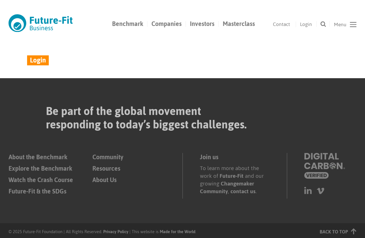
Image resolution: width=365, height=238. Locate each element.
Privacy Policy (115, 231)
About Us (104, 180)
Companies (166, 24)
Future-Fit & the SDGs (37, 191)
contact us (243, 191)
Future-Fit (232, 176)
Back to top (338, 231)
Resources (106, 168)
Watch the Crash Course (41, 180)
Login (306, 24)
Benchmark (127, 24)
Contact (281, 24)
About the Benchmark (38, 157)
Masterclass (239, 24)
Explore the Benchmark (40, 168)
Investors (202, 24)
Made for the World (177, 231)
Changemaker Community (227, 187)
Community (107, 157)
